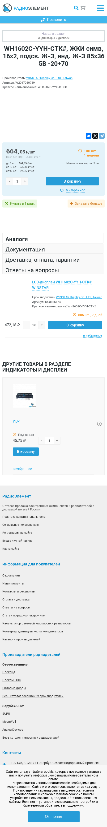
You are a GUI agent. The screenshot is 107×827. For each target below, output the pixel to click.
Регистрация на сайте (17, 532)
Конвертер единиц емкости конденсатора (32, 631)
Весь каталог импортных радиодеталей (31, 737)
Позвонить (53, 19)
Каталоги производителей (21, 639)
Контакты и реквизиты (18, 591)
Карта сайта (10, 548)
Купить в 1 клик (22, 203)
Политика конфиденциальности (24, 516)
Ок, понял (53, 817)
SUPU (6, 713)
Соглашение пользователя (20, 524)
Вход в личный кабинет (18, 540)
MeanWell (9, 721)
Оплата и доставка (16, 599)
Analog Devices (12, 729)
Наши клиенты (13, 583)
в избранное (75, 190)
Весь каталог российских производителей (33, 696)
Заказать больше (88, 203)
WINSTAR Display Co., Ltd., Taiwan (49, 78)
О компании (11, 575)
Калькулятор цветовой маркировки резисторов (36, 623)
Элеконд (8, 672)
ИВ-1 (17, 421)
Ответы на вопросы (16, 607)
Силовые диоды (14, 688)
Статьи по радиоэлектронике (23, 615)
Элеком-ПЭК (11, 680)
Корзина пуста (83, 8)
